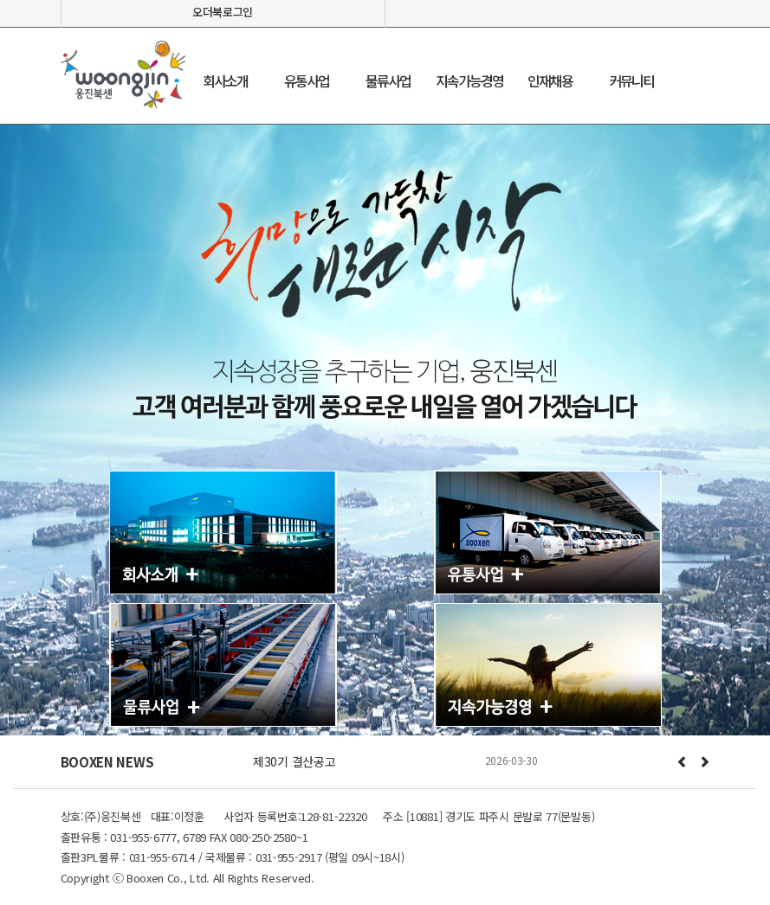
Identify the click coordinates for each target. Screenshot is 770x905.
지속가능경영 (469, 80)
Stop (419, 783)
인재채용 (550, 80)
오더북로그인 (222, 11)
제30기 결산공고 (294, 761)
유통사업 (306, 80)
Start (405, 783)
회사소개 (225, 80)
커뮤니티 (631, 80)
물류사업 (388, 80)
